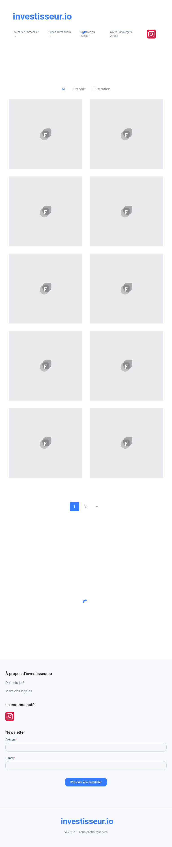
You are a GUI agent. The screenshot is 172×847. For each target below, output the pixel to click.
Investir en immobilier (26, 32)
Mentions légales (18, 691)
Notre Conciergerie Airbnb (121, 33)
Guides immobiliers (59, 32)
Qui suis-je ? (14, 683)
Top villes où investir (87, 33)
